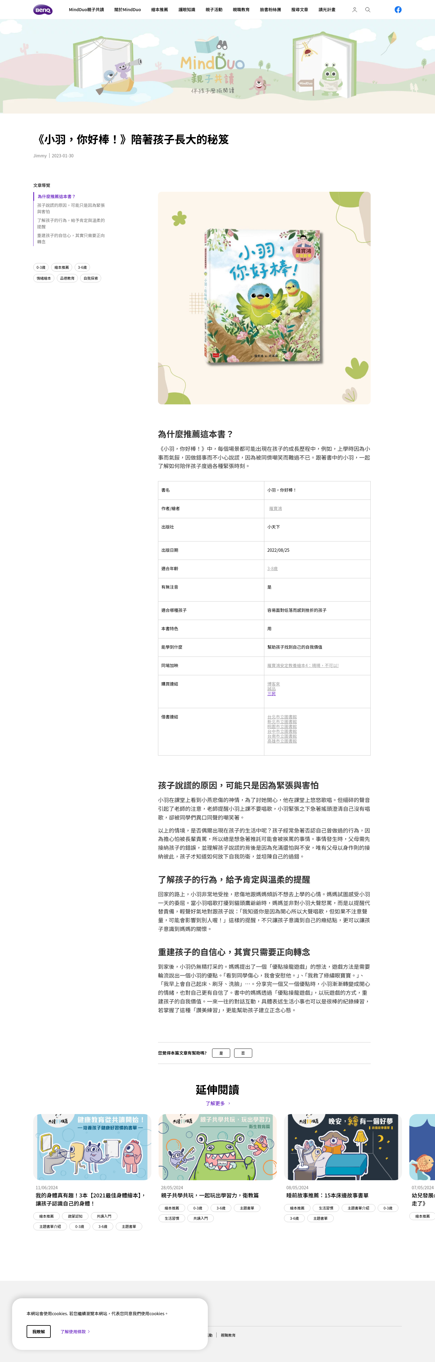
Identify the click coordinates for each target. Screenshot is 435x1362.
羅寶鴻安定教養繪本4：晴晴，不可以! (303, 665)
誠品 (271, 689)
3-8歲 (272, 568)
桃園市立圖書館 (282, 726)
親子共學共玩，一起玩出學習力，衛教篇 (210, 1195)
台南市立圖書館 (282, 736)
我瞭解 (38, 1331)
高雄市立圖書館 (282, 741)
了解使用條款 (75, 1331)
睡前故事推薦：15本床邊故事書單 (327, 1195)
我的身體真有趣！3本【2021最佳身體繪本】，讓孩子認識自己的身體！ (91, 1199)
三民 (271, 693)
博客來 (273, 684)
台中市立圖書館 (282, 731)
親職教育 (228, 1335)
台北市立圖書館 (282, 717)
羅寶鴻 (275, 508)
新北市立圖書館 (282, 721)
